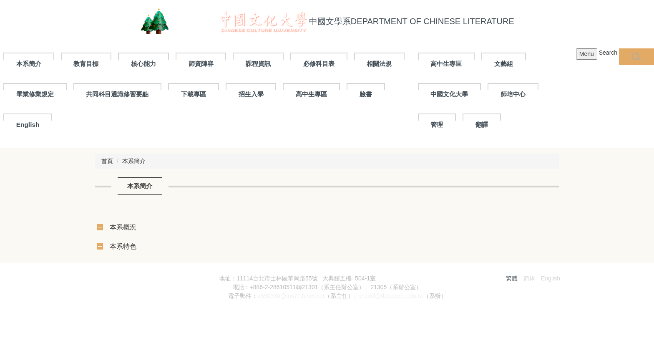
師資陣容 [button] (201, 63)
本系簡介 (134, 161)
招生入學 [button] (251, 94)
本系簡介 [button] (28, 63)
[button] (636, 56)
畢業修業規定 (35, 94)
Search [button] (608, 52)
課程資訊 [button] (258, 63)
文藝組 (503, 63)
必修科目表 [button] (319, 63)
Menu (586, 53)
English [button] (28, 124)
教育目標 (85, 63)
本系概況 (123, 227)
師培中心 (513, 94)
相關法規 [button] (379, 63)
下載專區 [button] (193, 94)
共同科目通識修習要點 (117, 94)
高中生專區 (446, 63)
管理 (436, 124)
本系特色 (123, 246)
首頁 (107, 161)
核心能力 (143, 63)
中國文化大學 (449, 94)
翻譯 (481, 124)
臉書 (366, 94)
